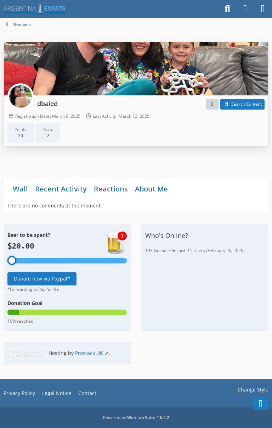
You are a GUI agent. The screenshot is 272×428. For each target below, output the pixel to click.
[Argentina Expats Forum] (34, 9)
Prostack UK (89, 353)
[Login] (245, 9)
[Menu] (263, 9)
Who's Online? (166, 235)
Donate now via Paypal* (42, 278)
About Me (151, 188)
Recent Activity (61, 188)
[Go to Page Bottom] (260, 404)
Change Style (253, 389)
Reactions (111, 188)
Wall (20, 188)
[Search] (227, 9)
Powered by (136, 418)
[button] (212, 104)
